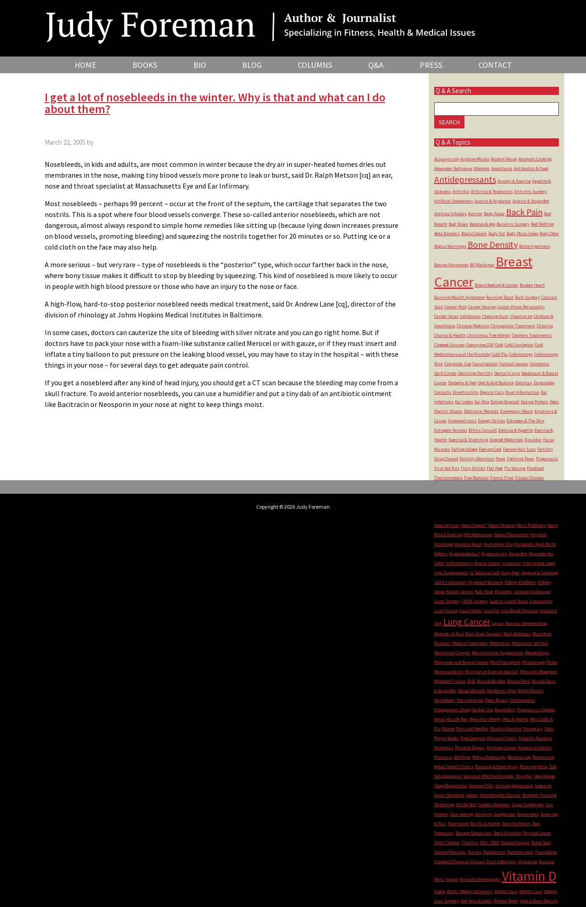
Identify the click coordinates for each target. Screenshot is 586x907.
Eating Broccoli (505, 402)
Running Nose (534, 767)
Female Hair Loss (519, 449)
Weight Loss (531, 891)
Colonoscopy (521, 354)
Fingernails (547, 459)
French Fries (502, 478)
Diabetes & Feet (462, 383)
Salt (553, 767)
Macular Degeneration (526, 623)
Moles (552, 662)
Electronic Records (481, 411)
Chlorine (545, 326)
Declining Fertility (475, 373)
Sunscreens (528, 814)
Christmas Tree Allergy (489, 335)
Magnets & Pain (449, 634)
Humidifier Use (498, 544)
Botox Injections (534, 246)
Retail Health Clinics (453, 767)
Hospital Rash (468, 544)
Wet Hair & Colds (476, 901)
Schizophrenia (448, 776)
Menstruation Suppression (498, 653)
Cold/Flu (500, 354)
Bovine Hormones (451, 265)
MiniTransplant (505, 662)
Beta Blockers (447, 233)
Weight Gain (506, 891)
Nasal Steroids (472, 691)
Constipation (485, 364)
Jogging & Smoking (539, 573)
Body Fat (496, 233)
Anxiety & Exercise (514, 181)
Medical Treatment (470, 643)
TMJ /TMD (489, 843)
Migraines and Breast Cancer (461, 662)
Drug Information (522, 392)
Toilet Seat (541, 843)
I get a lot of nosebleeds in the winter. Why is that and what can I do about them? (215, 103)
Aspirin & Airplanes (492, 201)
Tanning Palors (516, 824)
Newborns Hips (501, 691)
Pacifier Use (482, 710)
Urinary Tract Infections (493, 861)
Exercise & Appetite (515, 430)
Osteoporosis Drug (452, 710)
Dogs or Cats (492, 392)
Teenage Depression (473, 833)
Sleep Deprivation (450, 786)
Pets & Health (516, 719)
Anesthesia (501, 168)
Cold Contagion (519, 345)
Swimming (458, 824)
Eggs (554, 402)
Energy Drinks (491, 421)
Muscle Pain (518, 681)
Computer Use (457, 364)
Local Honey (471, 611)
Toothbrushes (520, 852)
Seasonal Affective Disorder (488, 776)
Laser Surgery (447, 601)
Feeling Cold (490, 449)
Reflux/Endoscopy (489, 757)
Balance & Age (482, 224)
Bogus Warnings (450, 246)
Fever (501, 459)
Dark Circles (445, 373)
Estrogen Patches (450, 430)
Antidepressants (465, 179)
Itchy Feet (510, 573)
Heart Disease (501, 525)
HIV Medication (478, 535)
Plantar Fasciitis (506, 729)
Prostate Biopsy (470, 748)
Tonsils (475, 852)
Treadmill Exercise (451, 861)
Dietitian (523, 383)
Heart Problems (531, 525)
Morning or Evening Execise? (492, 672)
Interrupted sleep (538, 563)
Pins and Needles (472, 729)
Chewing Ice (521, 316)
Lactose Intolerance (532, 592)
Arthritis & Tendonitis (492, 191)
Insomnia (511, 563)
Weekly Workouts (476, 891)
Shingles (524, 776)
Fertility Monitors (476, 459)
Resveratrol (543, 757)
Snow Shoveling (449, 795)
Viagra (452, 879)
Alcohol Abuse (504, 159)
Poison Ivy (533, 729)
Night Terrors (531, 691)
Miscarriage (533, 662)
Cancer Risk (456, 307)
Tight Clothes (447, 843)
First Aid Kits (446, 468)
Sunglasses (504, 814)
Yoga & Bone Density (539, 901)
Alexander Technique (453, 168)
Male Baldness (517, 634)
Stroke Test (466, 805)
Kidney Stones (459, 592)
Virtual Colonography (480, 879)
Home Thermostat (511, 535)
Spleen (472, 795)
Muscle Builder (491, 681)
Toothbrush (494, 852)
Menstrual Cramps (452, 653)
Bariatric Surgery (513, 224)
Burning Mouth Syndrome (459, 297)
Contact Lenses (513, 364)
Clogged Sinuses (449, 345)
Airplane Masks (474, 159)
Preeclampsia (473, 738)
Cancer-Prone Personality (521, 307)
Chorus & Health (450, 335)
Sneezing (543, 786)
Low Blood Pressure (519, 611)
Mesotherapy (537, 653)
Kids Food (484, 592)
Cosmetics (539, 364)
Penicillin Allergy (485, 719)
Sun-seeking (461, 814)
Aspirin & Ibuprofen (530, 201)
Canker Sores (446, 316)
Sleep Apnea (544, 776)
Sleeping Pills (481, 786)
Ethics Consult (483, 430)
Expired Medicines (506, 440)
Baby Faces (494, 214)
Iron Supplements (451, 573)
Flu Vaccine (514, 468)
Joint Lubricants (450, 582)
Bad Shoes (458, 224)
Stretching (444, 805)
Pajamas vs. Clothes (536, 710)
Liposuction (541, 601)
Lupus (498, 623)
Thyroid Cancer (537, 833)
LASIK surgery (475, 601)
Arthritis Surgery (530, 191)
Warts (453, 891)
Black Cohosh (474, 233)
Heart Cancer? (474, 525)
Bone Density (493, 244)
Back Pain (524, 211)
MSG (471, 681)
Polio (549, 729)
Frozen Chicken (529, 478)
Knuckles (503, 592)
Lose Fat (492, 611)
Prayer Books (446, 738)
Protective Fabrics (535, 748)
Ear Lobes (464, 402)
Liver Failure (446, 611)
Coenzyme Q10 (480, 345)
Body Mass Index (522, 233)
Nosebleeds (444, 700)
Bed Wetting (542, 224)
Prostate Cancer (501, 748)
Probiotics (444, 748)
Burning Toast (500, 297)
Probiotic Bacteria (535, 738)
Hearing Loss (446, 525)
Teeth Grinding (507, 833)
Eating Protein (534, 402)
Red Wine (462, 757)
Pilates (448, 729)
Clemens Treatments (532, 335)
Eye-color (533, 440)
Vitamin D (529, 875)
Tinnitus (469, 843)
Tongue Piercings (450, 852)
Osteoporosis (522, 700)
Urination (527, 861)
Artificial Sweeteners (453, 201)
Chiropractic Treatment (513, 326)
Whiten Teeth (505, 901)
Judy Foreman (261, 21)
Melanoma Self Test (530, 643)
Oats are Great (470, 700)
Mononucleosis (449, 672)
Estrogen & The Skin (525, 421)
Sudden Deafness (494, 805)
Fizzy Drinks (473, 468)
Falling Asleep (464, 449)
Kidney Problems (521, 582)
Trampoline (546, 852)
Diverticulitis (465, 392)
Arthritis (460, 191)
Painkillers (505, 710)
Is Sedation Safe (485, 573)
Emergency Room (516, 411)
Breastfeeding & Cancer (496, 285)
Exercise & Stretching (468, 440)
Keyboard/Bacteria (485, 582)
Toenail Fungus (515, 843)
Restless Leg (519, 757)
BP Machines (482, 265)
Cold (499, 345)
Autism (475, 214)
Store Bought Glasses (499, 795)
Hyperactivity (494, 554)
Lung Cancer (466, 621)
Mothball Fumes (450, 681)
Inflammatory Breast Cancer (473, 563)
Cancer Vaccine (482, 307)
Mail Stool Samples (483, 634)
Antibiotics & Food (531, 168)
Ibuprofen (518, 554)
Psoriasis (443, 757)
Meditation (500, 643)
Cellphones (470, 316)
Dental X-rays (507, 373)
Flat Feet (495, 468)
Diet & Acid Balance (496, 383)
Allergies (481, 168)
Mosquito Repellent (538, 672)
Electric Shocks (448, 411)
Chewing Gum (495, 316)
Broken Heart (532, 285)
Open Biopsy (497, 700)
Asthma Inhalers (450, 214)
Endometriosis (462, 421)
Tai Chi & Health (485, 824)
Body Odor (549, 233)
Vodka (439, 891)
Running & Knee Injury (497, 767)
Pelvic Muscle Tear (451, 719)
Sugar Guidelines (527, 805)
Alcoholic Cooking (535, 159)
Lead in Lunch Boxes (509, 601)
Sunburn (483, 814)
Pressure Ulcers (502, 738)
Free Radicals (476, 478)
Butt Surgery (527, 297)
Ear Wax (481, 402)
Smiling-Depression (514, 786)
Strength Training (539, 795)
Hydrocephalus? (464, 554)
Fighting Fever (520, 459)
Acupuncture (446, 159)
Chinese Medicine (473, 326)
